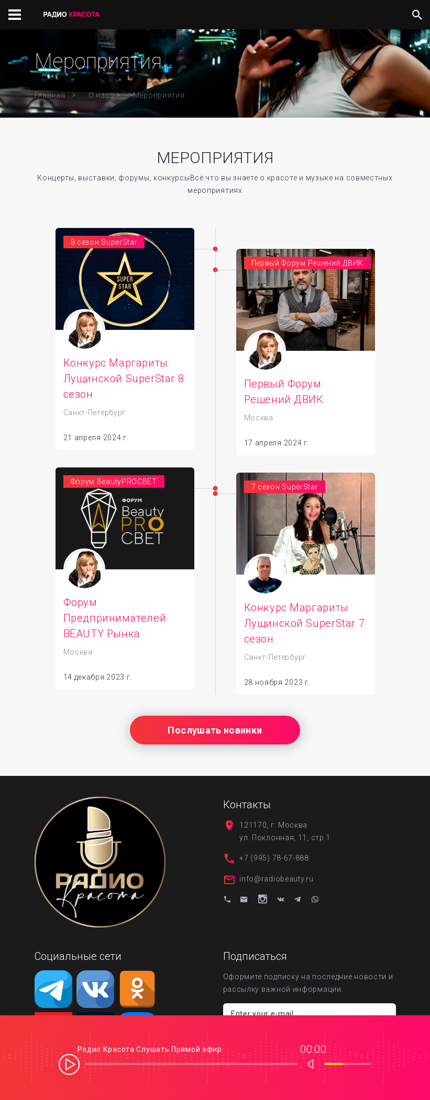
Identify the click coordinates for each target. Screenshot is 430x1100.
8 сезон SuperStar (104, 242)
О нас (99, 95)
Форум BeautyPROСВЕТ (114, 485)
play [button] (69, 1064)
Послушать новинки (215, 733)
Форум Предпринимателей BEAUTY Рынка (115, 622)
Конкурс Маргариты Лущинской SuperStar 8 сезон (123, 378)
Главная (50, 95)
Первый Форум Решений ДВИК (307, 263)
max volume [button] (313, 1064)
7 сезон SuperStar (284, 490)
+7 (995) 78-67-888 (274, 861)
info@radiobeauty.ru (276, 882)
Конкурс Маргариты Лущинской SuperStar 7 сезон (304, 627)
